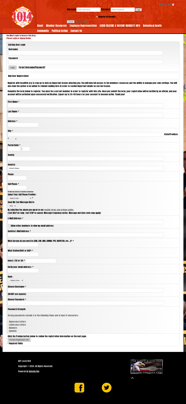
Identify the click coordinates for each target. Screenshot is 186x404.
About (40, 26)
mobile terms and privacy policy (58, 209)
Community (43, 31)
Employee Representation (83, 26)
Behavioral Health (152, 26)
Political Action (60, 31)
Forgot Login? (81, 21)
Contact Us (76, 31)
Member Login (166, 4)
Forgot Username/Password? (32, 67)
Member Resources (56, 26)
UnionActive (34, 371)
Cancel (70, 22)
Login (138, 10)
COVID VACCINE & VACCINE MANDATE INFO (120, 26)
